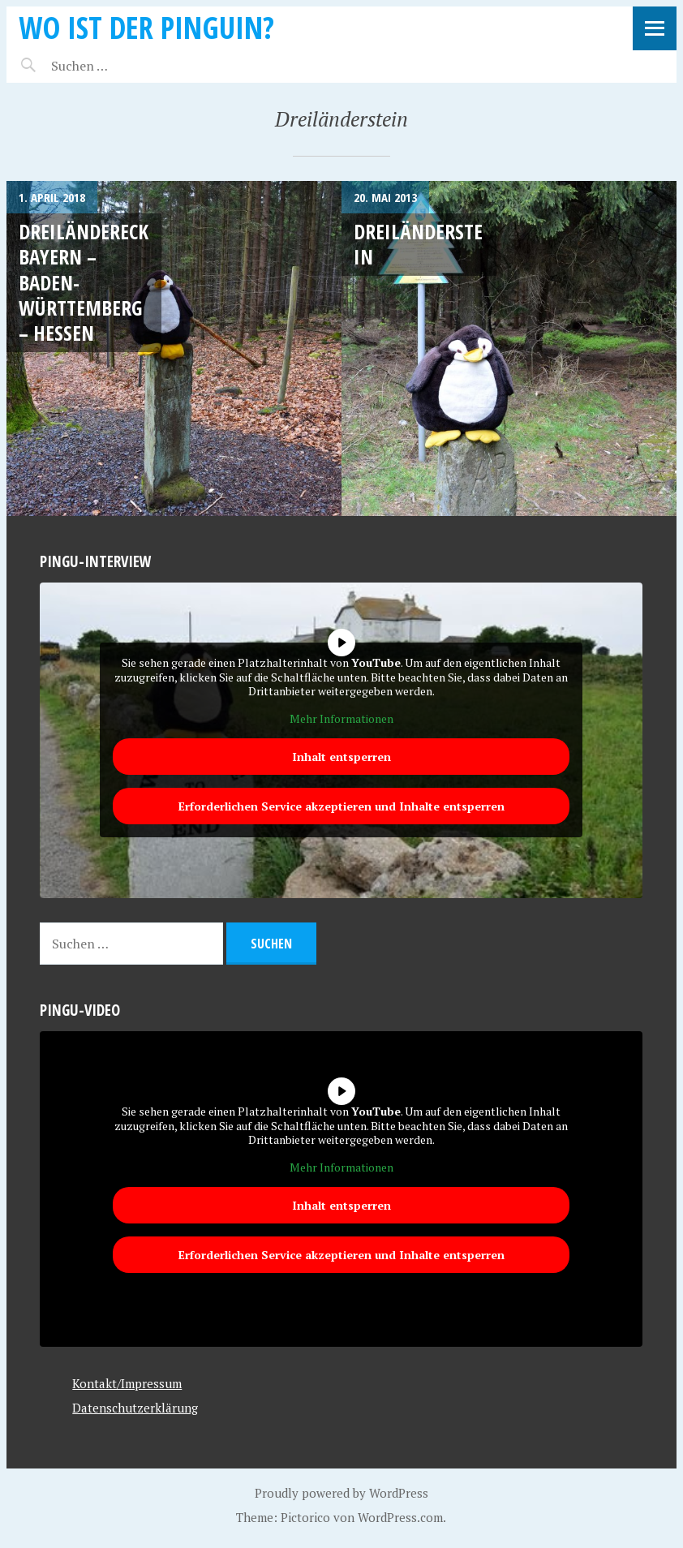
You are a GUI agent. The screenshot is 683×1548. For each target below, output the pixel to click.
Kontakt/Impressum (127, 1383)
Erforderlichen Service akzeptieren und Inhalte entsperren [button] (341, 806)
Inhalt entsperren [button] (341, 756)
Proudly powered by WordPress (341, 1493)
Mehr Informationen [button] (341, 719)
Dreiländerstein (418, 243)
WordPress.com (400, 1517)
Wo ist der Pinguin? (146, 27)
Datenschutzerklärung (135, 1408)
